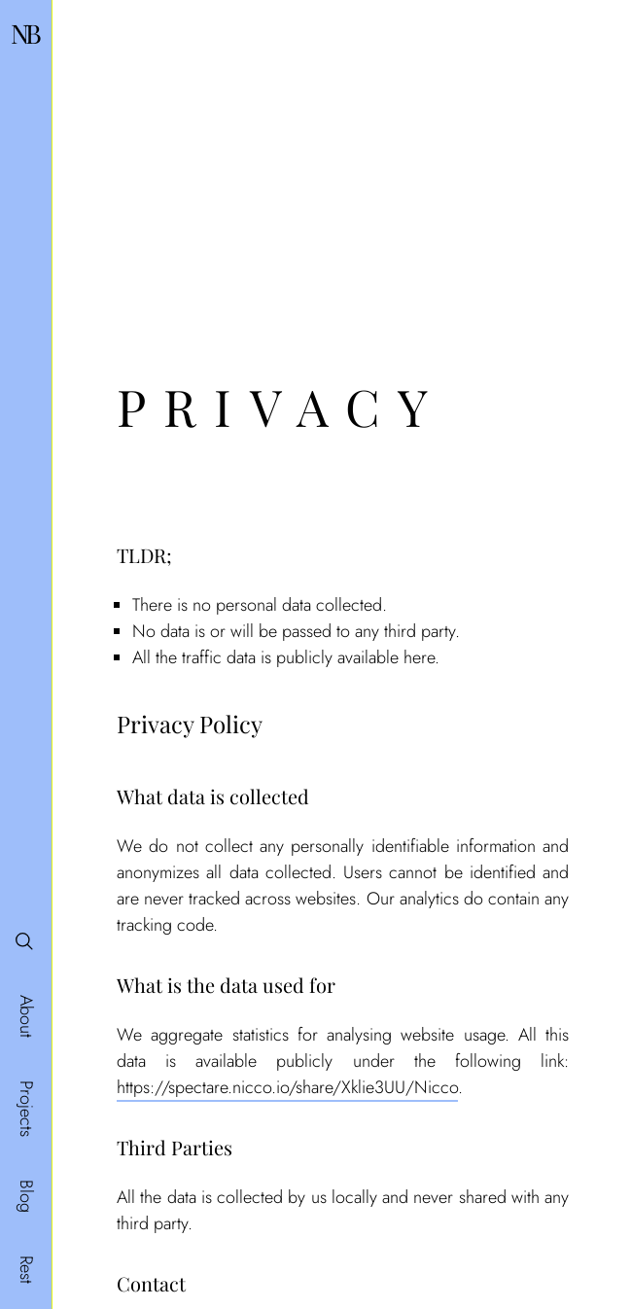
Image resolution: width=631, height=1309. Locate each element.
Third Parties (174, 1147)
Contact (151, 1283)
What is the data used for (226, 985)
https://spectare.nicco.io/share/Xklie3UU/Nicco (287, 1087)
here (419, 657)
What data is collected (213, 796)
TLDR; (144, 555)
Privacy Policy (190, 723)
